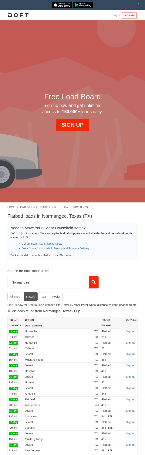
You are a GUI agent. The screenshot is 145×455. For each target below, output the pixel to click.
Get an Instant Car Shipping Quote (42, 243)
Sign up (12, 304)
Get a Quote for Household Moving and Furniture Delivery (55, 248)
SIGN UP (129, 15)
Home (11, 207)
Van (43, 296)
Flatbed (30, 296)
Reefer (56, 296)
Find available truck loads (38, 207)
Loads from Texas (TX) (78, 207)
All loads (15, 296)
